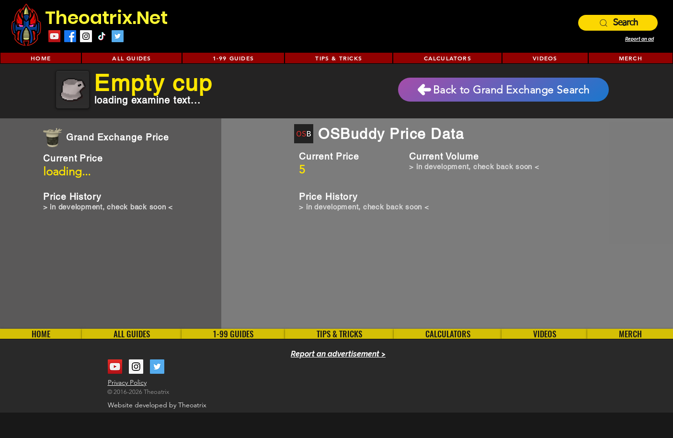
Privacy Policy (127, 382)
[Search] (618, 23)
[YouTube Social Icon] (115, 366)
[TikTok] (102, 36)
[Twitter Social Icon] (118, 36)
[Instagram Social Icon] (86, 36)
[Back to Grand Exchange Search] (503, 90)
